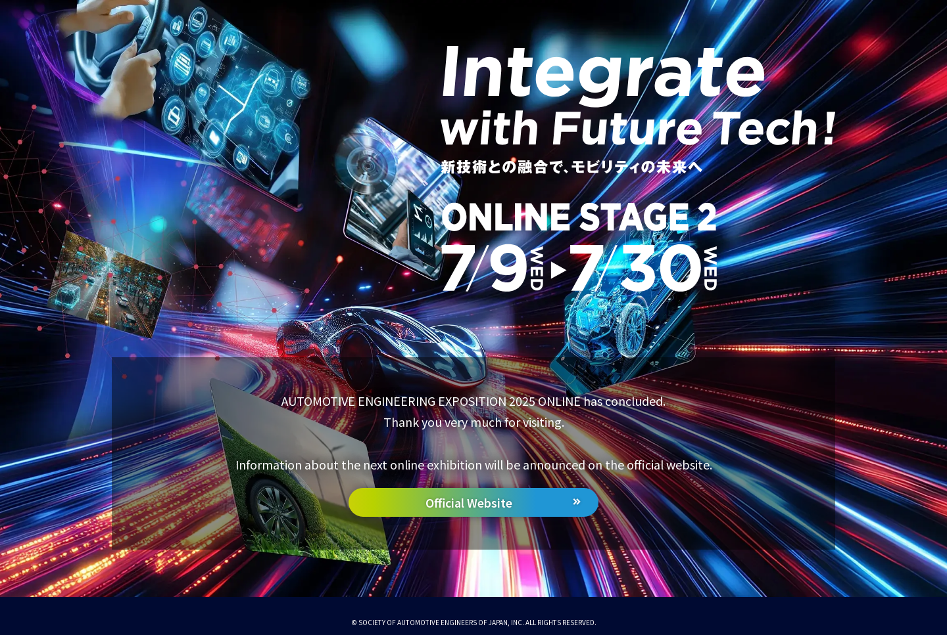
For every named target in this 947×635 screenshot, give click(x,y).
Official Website (468, 502)
